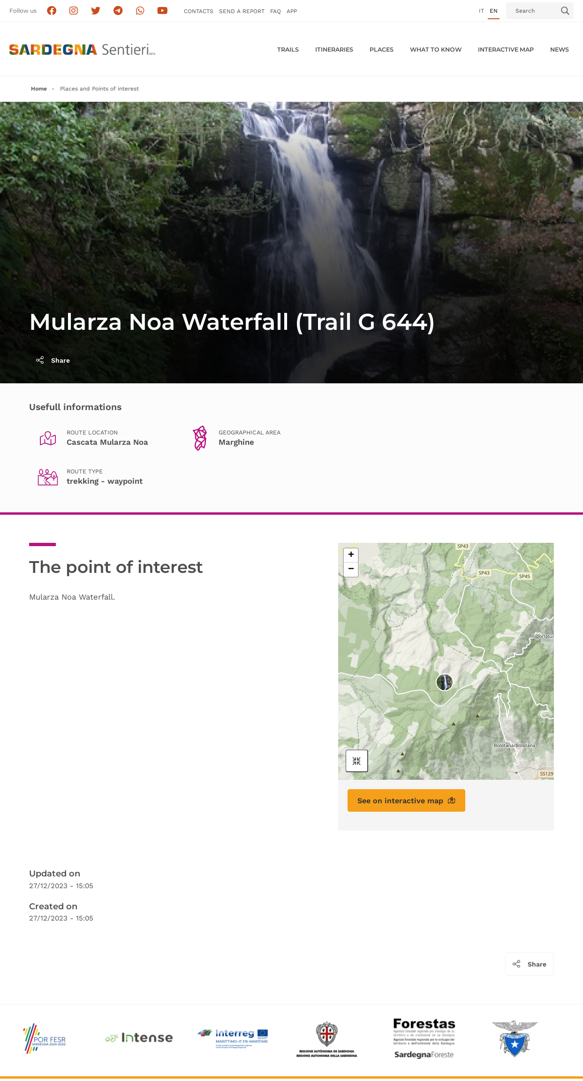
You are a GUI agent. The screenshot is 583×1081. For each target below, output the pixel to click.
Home (39, 88)
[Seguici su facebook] (51, 11)
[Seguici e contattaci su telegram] (118, 11)
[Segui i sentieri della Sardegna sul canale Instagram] (73, 11)
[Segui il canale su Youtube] (162, 11)
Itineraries (334, 49)
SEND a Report (242, 11)
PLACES (382, 49)
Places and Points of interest (99, 88)
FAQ (275, 11)
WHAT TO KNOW (436, 49)
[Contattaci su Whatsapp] (140, 11)
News (559, 49)
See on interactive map (406, 800)
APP (292, 11)
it (481, 11)
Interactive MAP (506, 49)
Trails (288, 49)
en (494, 11)
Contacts (198, 11)
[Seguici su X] (96, 11)
